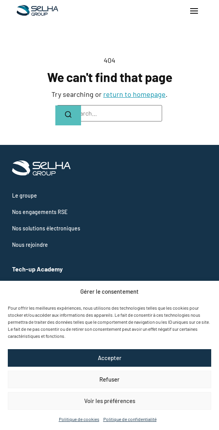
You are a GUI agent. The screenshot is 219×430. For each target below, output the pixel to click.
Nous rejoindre (30, 244)
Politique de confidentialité (130, 419)
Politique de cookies (79, 419)
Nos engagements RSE (39, 212)
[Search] (68, 115)
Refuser (109, 379)
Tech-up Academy (37, 269)
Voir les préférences (109, 400)
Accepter (110, 357)
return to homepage (134, 94)
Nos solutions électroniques (46, 228)
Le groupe (24, 195)
